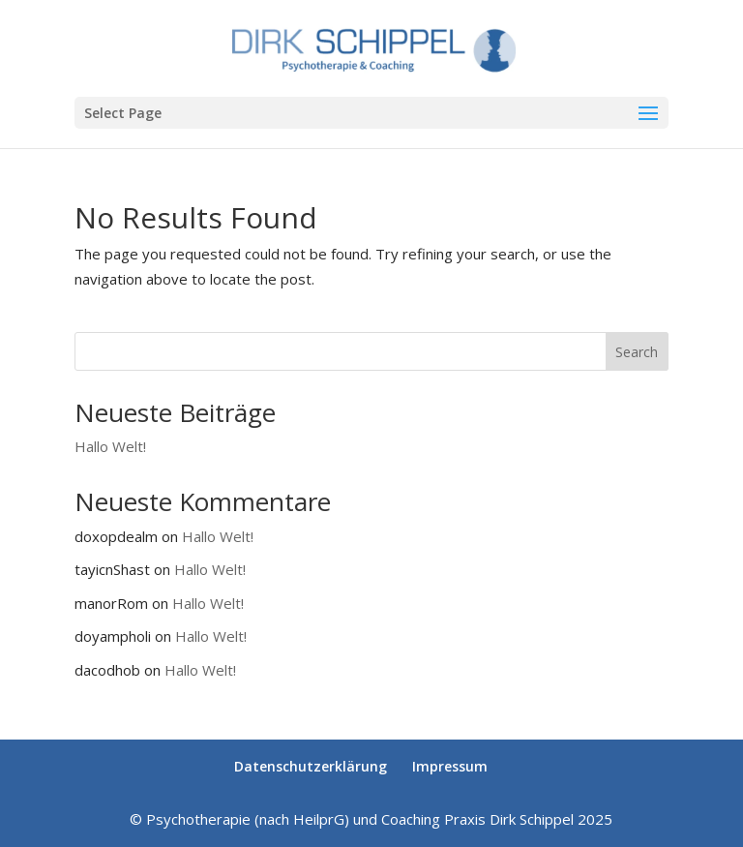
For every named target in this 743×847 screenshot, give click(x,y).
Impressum (450, 766)
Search (636, 352)
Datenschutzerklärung (310, 766)
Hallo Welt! (110, 446)
